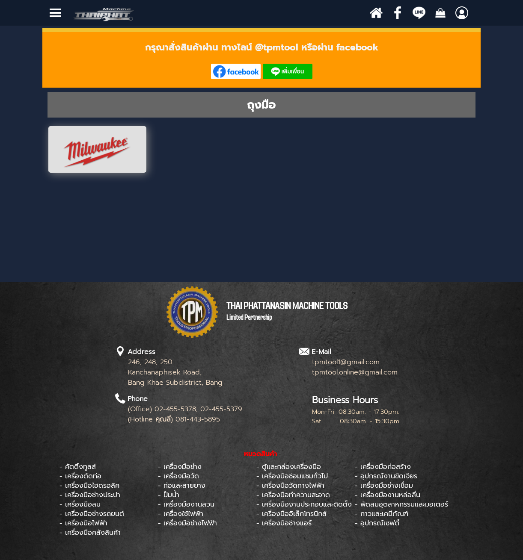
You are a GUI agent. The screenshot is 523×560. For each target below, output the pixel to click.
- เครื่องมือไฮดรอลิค (89, 485)
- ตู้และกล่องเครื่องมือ (288, 467)
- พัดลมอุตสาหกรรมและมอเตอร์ (401, 504)
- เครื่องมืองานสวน (186, 504)
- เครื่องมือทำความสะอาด (293, 495)
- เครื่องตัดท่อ (80, 476)
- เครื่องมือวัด (178, 476)
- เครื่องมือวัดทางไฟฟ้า (290, 485)
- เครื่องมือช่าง (180, 467)
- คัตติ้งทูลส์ (77, 467)
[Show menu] (55, 12)
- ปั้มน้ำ (168, 495)
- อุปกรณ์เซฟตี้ (377, 523)
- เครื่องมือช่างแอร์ (284, 523)
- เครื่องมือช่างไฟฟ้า (187, 523)
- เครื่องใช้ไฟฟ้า (180, 514)
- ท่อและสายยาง (181, 485)
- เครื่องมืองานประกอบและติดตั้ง (304, 504)
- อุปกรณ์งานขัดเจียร (386, 476)
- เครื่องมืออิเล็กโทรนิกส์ (291, 514)
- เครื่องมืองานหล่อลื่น (387, 495)
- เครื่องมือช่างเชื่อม (384, 485)
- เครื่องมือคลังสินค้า (90, 533)
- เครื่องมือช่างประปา (89, 495)
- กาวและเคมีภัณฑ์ (381, 514)
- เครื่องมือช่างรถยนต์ (91, 514)
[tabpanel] (261, 60)
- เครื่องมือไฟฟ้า (83, 523)
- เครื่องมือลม (80, 504)
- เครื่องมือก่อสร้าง (383, 467)
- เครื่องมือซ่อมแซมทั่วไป (292, 476)
